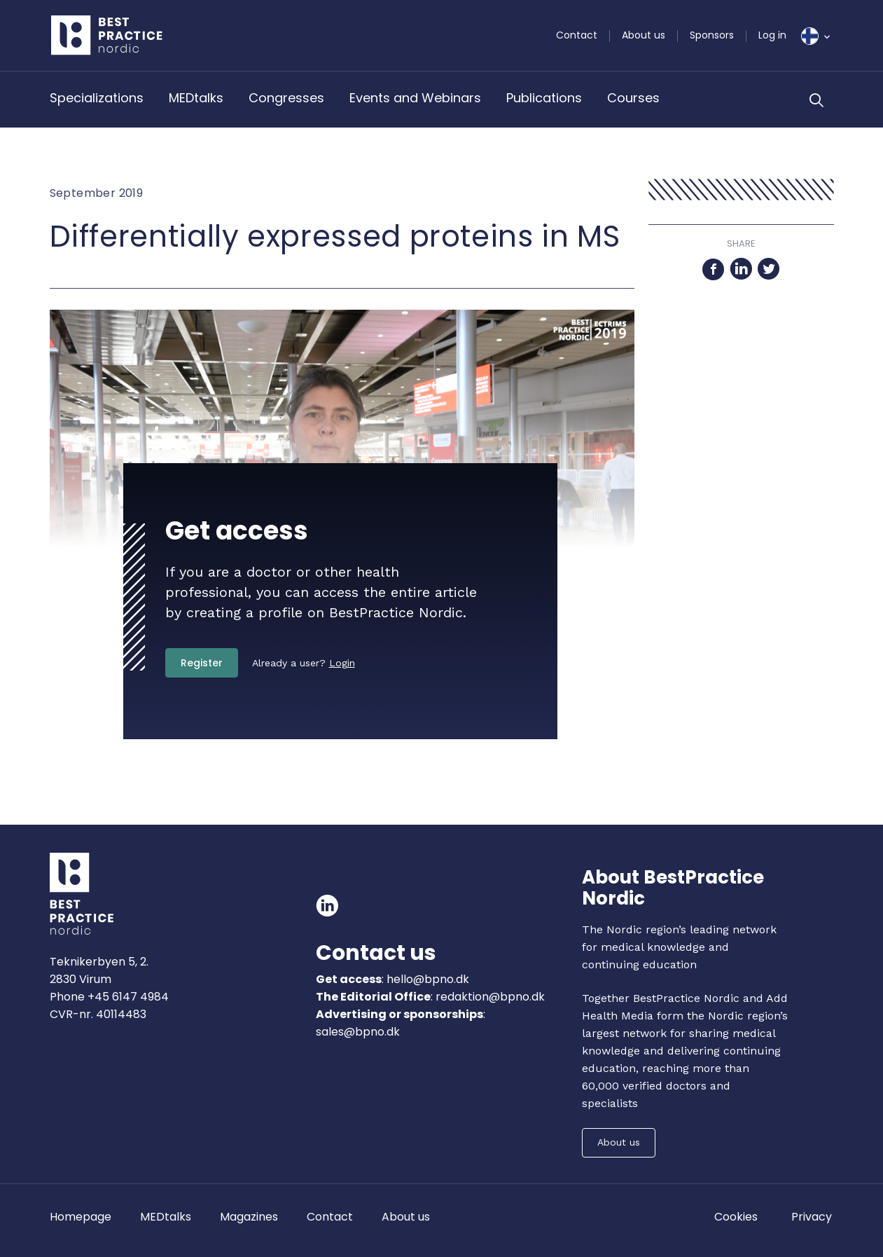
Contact (576, 35)
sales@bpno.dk (358, 1032)
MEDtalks (196, 98)
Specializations (97, 98)
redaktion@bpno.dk (490, 997)
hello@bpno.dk (426, 979)
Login (342, 662)
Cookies (736, 1217)
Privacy (811, 1217)
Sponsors (712, 35)
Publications (544, 98)
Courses (633, 98)
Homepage (80, 1217)
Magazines (249, 1217)
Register (202, 663)
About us (643, 35)
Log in (772, 35)
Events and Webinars (415, 98)
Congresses (286, 98)
